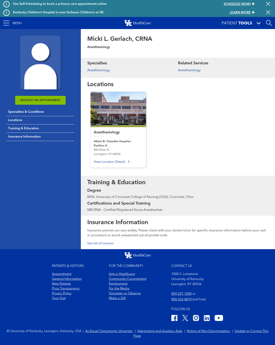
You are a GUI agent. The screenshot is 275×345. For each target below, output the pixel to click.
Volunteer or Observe (125, 293)
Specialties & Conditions (26, 112)
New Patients (61, 283)
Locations (15, 120)
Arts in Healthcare (122, 274)
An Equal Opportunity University (109, 331)
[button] (12, 23)
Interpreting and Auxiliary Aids (160, 331)
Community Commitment (127, 279)
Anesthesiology (98, 70)
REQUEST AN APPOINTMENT (40, 100)
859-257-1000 (181, 294)
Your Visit (59, 298)
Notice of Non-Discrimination (209, 331)
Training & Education (23, 128)
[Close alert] (268, 4)
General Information (67, 279)
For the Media (119, 288)
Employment (118, 283)
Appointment (61, 274)
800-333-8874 (181, 299)
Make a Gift (117, 298)
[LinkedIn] (207, 318)
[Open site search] (269, 23)
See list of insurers (100, 243)
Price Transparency (66, 288)
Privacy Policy (62, 293)
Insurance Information (24, 136)
